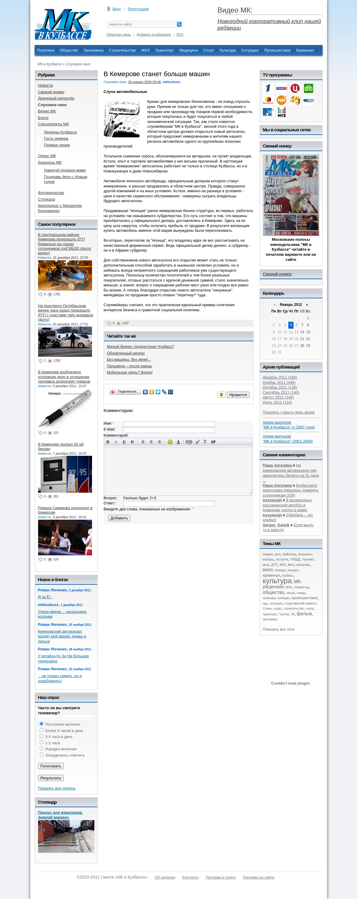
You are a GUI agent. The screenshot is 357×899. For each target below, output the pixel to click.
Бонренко (304, 554)
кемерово (303, 564)
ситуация (275, 603)
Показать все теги (279, 629)
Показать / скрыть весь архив (289, 412)
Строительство (122, 50)
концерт (293, 570)
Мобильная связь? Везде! (130, 372)
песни (291, 593)
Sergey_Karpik (276, 525)
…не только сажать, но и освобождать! (60, 678)
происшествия (304, 598)
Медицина (188, 50)
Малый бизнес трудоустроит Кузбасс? (140, 346)
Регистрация (138, 9)
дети (266, 564)
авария (268, 554)
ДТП (274, 564)
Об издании (165, 877)
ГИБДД (295, 559)
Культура (228, 50)
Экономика (93, 50)
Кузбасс (287, 575)
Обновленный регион (126, 353)
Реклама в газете (221, 877)
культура (277, 581)
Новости (44, 257)
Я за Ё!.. (45, 597)
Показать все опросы (57, 788)
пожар (301, 593)
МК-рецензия (282, 584)
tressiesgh (272, 500)
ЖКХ (145, 50)
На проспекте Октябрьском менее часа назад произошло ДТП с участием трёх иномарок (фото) (65, 312)
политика (269, 598)
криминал (271, 575)
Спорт (208, 50)
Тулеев (284, 614)
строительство (294, 608)
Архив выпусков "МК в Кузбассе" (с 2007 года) (289, 425)
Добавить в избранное (154, 34)
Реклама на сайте (258, 877)
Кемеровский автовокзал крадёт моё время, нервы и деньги (62, 636)
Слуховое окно (78, 64)
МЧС (289, 587)
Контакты (190, 877)
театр (310, 608)
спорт (277, 608)
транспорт (270, 614)
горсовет (308, 559)
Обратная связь (119, 34)
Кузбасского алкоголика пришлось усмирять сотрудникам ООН (291, 490)
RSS (180, 34)
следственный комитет (300, 603)
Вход (117, 9)
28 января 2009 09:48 (144, 82)
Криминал (305, 50)
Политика (46, 50)
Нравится (238, 395)
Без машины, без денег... (129, 359)
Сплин (267, 608)
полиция (283, 598)
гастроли (282, 559)
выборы (268, 559)
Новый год (301, 587)
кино (268, 569)
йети (291, 564)
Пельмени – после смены (129, 366)
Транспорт (164, 50)
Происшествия (277, 50)
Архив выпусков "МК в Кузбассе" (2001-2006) (288, 439)
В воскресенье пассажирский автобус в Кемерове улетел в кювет (287, 505)
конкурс (280, 570)
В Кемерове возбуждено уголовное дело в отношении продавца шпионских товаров (64, 377)
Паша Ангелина (277, 465)
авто (278, 554)
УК (292, 614)
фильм (304, 613)
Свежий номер (277, 273)
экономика (270, 619)
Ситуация (250, 50)
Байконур (289, 554)
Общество (69, 50)
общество (274, 592)
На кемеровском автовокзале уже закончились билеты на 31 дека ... (291, 472)
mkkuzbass (171, 82)
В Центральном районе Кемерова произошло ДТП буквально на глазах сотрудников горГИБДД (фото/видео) (64, 243)
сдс (265, 603)
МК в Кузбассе (50, 64)
